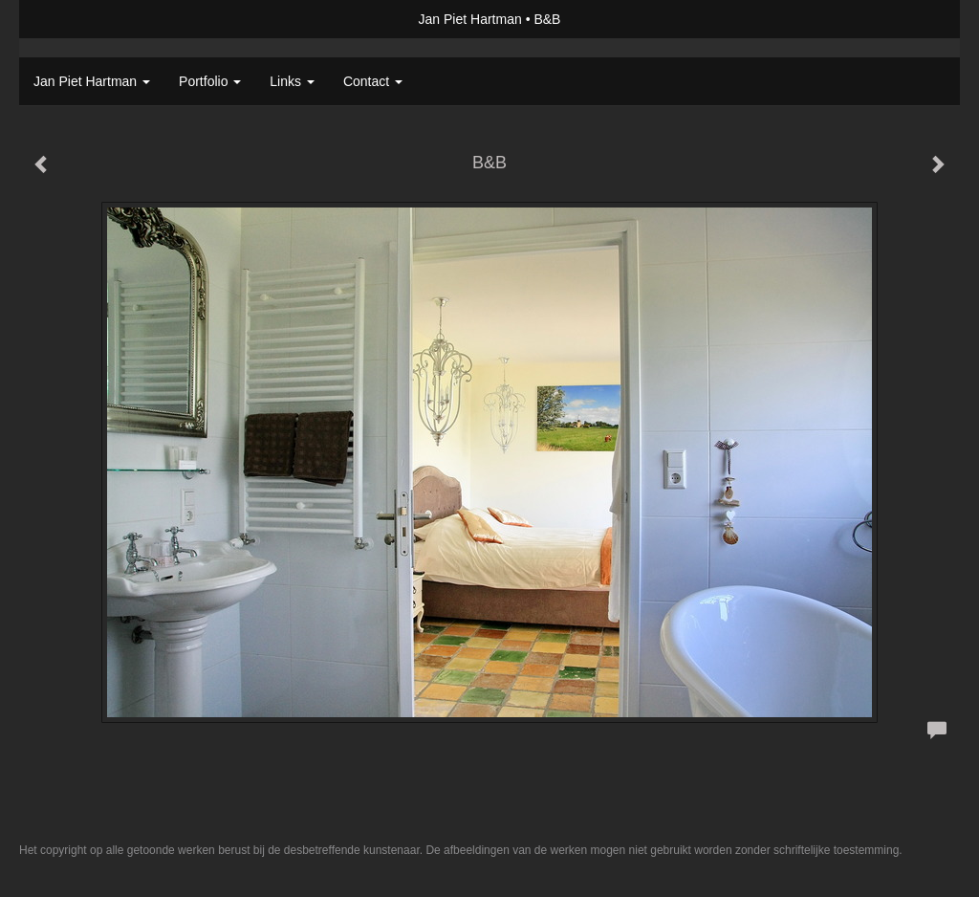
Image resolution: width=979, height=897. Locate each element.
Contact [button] (372, 81)
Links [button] (292, 81)
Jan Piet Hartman (470, 19)
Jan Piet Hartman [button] (91, 81)
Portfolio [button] (210, 81)
